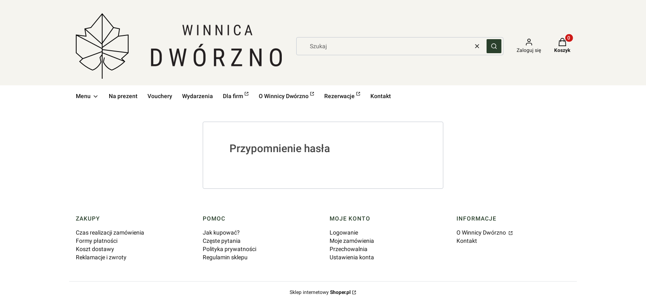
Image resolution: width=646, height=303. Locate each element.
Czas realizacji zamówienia (110, 232)
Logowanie (344, 232)
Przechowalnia (348, 249)
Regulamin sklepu (225, 257)
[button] (494, 46)
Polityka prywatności (229, 249)
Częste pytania (222, 240)
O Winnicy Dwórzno (481, 232)
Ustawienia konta (352, 257)
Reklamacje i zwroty (101, 257)
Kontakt (466, 240)
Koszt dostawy (95, 249)
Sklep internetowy (320, 292)
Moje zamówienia (352, 240)
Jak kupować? (221, 232)
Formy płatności (96, 240)
